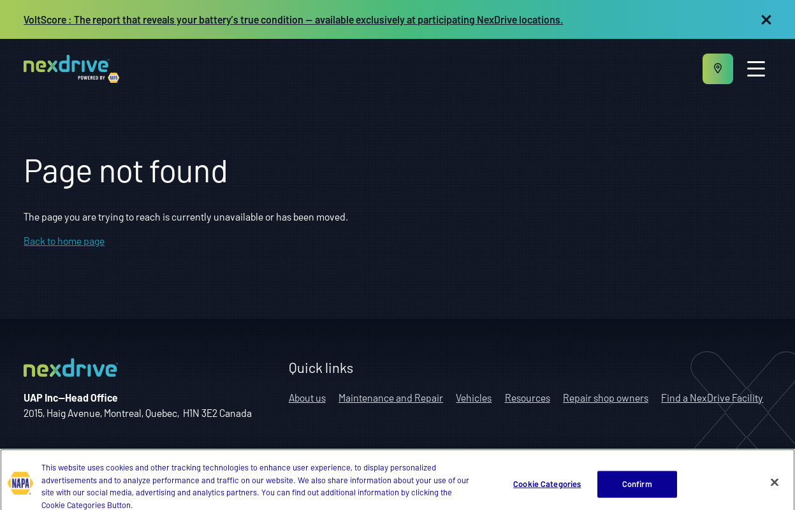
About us (307, 397)
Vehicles (474, 397)
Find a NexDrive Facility (712, 397)
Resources (527, 397)
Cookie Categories (547, 491)
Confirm (637, 491)
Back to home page (64, 241)
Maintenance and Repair (391, 397)
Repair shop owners (605, 397)
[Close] (775, 490)
